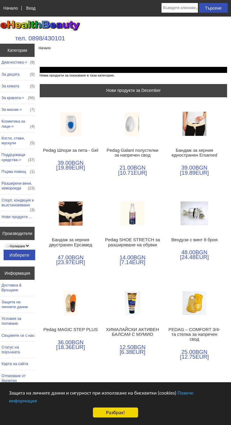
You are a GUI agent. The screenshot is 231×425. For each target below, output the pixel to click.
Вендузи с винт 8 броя (194, 239)
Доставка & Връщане (12, 287)
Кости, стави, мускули (18, 140)
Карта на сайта (15, 363)
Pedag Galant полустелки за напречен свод (133, 153)
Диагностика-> (18, 62)
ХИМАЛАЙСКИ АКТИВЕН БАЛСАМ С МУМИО (132, 332)
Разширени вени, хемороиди (18, 186)
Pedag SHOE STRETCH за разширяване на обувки (132, 242)
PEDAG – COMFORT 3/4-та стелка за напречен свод (194, 334)
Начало (10, 8)
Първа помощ (18, 171)
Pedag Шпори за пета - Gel (70, 150)
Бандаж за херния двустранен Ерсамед (70, 242)
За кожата (18, 86)
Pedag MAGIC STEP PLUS (70, 329)
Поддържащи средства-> (18, 157)
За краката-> (18, 97)
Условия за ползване (11, 321)
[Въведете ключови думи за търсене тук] (180, 8)
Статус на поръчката (11, 349)
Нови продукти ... (17, 216)
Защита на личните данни (15, 304)
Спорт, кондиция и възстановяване (18, 204)
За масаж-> (18, 109)
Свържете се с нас (18, 335)
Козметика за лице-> (18, 124)
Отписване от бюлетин (14, 378)
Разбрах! (115, 412)
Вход (30, 8)
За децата (18, 74)
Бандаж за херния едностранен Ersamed (194, 153)
